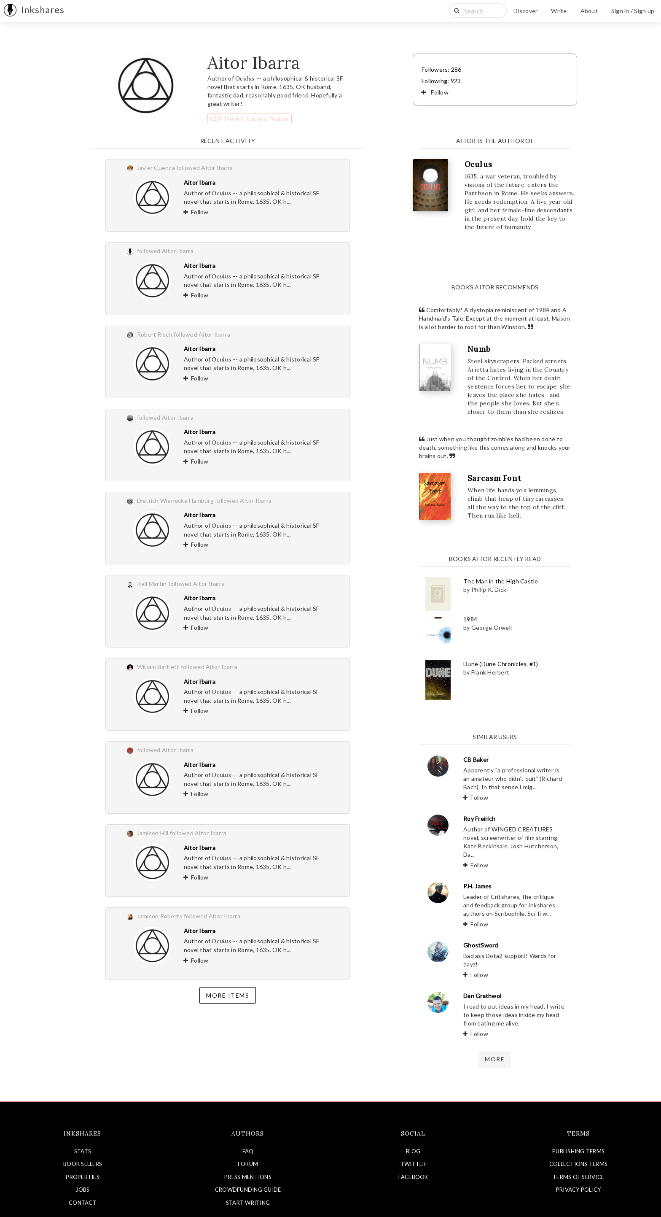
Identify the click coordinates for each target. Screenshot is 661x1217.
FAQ (248, 1151)
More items (227, 995)
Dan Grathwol (482, 995)
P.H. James (477, 886)
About (589, 10)
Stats (82, 1151)
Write (559, 10)
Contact (83, 1202)
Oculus (478, 164)
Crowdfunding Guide (248, 1189)
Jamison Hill (153, 833)
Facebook (413, 1177)
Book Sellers (82, 1163)
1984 (470, 619)
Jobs (83, 1189)
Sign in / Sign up (632, 10)
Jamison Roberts (160, 916)
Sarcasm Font (494, 478)
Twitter (413, 1163)
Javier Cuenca (156, 167)
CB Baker (476, 759)
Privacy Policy (578, 1189)
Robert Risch (154, 334)
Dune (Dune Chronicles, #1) (500, 663)
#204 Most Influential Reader (250, 118)
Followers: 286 (442, 69)
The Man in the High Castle (500, 581)
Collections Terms (578, 1163)
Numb (479, 349)
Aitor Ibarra (199, 182)
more (495, 1059)
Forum (248, 1163)
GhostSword (480, 945)
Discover (525, 10)
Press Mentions (247, 1177)
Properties (82, 1177)
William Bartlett (158, 666)
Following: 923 (441, 80)
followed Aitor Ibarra (204, 167)
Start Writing (248, 1202)
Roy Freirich (479, 818)
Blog (413, 1151)
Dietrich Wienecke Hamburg (175, 500)
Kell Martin (152, 583)
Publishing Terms (578, 1151)
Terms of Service (578, 1177)
